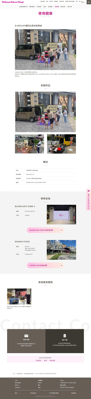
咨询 (16, 393)
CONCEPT (18, 387)
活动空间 (39, 6)
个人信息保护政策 (53, 393)
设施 (39, 387)
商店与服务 (43, 1)
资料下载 (69, 6)
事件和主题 (61, 1)
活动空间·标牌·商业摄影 (69, 1)
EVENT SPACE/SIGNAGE (67, 387)
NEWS (40, 382)
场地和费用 (32, 6)
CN (83, 2)
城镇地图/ (56, 1)
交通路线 (40, 380)
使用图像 (57, 6)
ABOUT (17, 385)
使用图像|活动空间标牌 (28, 373)
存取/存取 (63, 6)
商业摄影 (50, 6)
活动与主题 (18, 382)
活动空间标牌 (19, 373)
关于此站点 (33, 393)
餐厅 (39, 385)
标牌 (45, 6)
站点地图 (73, 393)
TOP (14, 373)
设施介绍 (51, 1)
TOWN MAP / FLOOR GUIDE (68, 382)
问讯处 (62, 380)
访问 (80, 1)
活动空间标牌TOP (23, 6)
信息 (77, 1)
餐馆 (47, 1)
